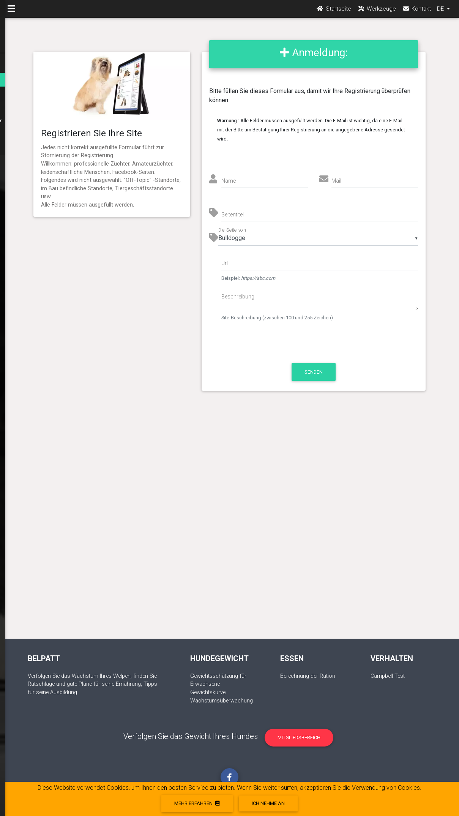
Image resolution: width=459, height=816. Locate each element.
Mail (336, 181)
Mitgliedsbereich (299, 737)
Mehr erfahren (196, 803)
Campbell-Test (388, 676)
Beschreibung (237, 297)
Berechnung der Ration (307, 676)
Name (228, 181)
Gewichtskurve (208, 692)
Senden (313, 372)
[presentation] (285, 346)
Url (224, 263)
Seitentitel (232, 214)
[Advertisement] (229, 522)
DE (441, 11)
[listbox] (318, 238)
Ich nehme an (268, 803)
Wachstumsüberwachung (221, 701)
